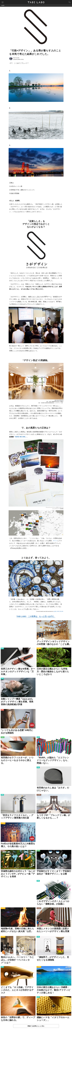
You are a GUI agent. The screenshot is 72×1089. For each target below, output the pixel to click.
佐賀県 (55, 611)
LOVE (2, 710)
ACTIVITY (39, 648)
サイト (55, 541)
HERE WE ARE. (60, 611)
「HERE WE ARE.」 (20, 437)
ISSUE (2, 737)
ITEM (2, 648)
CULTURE (39, 621)
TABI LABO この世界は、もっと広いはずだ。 (36, 617)
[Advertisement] (36, 1060)
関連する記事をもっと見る (36, 1026)
